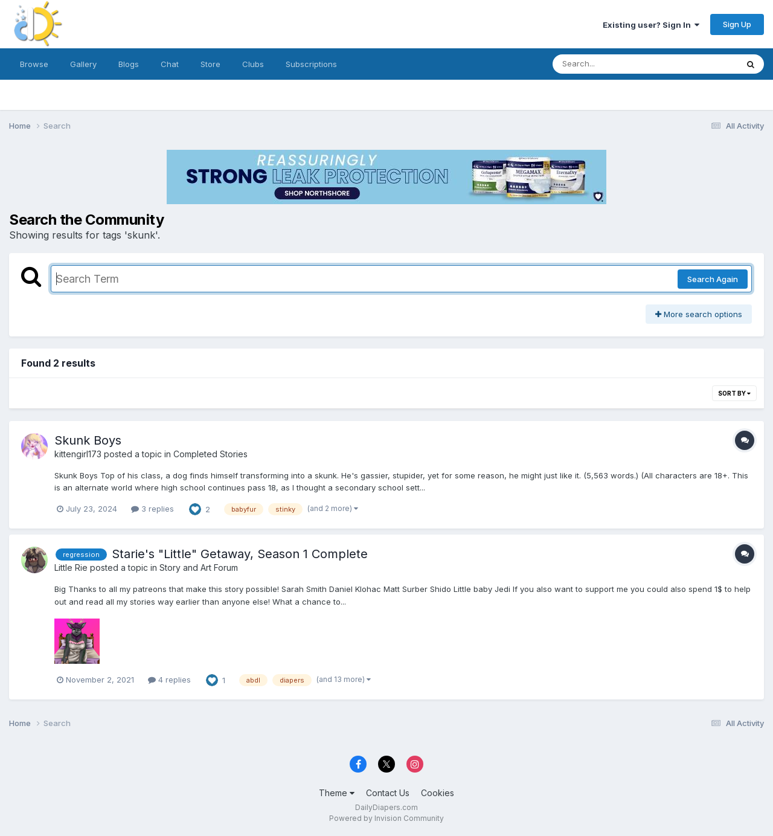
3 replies (152, 508)
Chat (170, 64)
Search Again (712, 279)
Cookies (437, 793)
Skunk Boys (87, 440)
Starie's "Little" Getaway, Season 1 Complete (240, 554)
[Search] (612, 64)
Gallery (83, 64)
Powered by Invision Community (386, 818)
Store (210, 64)
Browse (34, 64)
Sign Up (737, 24)
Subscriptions (311, 64)
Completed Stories (210, 454)
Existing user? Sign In (651, 25)
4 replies (169, 679)
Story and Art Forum (198, 567)
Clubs (253, 64)
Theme (336, 793)
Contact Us (387, 793)
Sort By (734, 393)
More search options (698, 314)
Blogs (128, 64)
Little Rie (71, 567)
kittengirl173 (77, 454)
